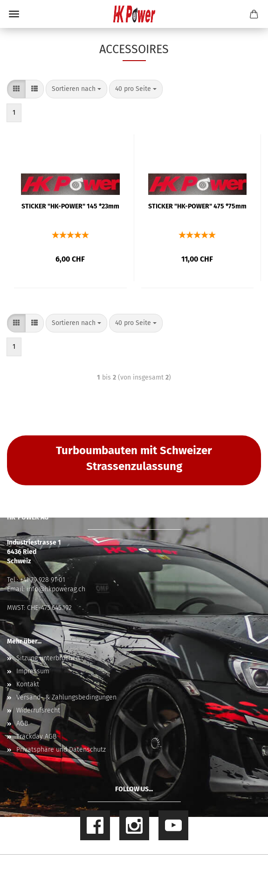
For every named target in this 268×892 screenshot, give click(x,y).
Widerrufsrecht (38, 710)
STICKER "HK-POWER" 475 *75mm (197, 206)
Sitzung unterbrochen (48, 658)
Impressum (32, 671)
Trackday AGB (36, 736)
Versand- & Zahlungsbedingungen (66, 697)
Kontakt (27, 684)
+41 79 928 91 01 (42, 580)
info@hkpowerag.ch (56, 589)
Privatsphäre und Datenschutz (61, 750)
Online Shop (101, 866)
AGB (22, 723)
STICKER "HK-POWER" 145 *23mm (70, 206)
